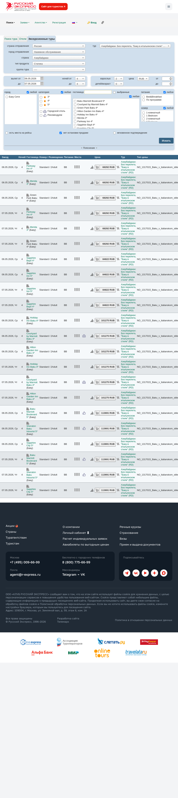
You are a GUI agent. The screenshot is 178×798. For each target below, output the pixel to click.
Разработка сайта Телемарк (68, 620)
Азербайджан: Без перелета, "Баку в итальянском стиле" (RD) (128, 167)
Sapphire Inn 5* (31, 274)
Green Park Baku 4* (106, 107)
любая (66, 92)
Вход (93, 22)
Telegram (69, 574)
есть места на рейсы (19, 132)
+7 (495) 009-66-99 (25, 562)
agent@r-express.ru (25, 574)
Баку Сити (13, 96)
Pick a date (41, 78)
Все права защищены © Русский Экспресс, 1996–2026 (26, 620)
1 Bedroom (150, 115)
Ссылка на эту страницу (102, 22)
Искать (166, 140)
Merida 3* (106, 118)
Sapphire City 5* (31, 444)
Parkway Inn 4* (106, 121)
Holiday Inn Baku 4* (106, 114)
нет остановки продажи (73, 132)
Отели (22, 38)
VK (83, 574)
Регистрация (59, 22)
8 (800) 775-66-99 (76, 562)
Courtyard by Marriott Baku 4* (106, 104)
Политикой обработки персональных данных (68, 603)
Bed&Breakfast (152, 96)
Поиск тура (10, 38)
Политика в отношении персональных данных (143, 619)
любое (168, 92)
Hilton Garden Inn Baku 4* (106, 111)
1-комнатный (151, 112)
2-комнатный (151, 118)
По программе (152, 99)
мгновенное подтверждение (130, 132)
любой (32, 92)
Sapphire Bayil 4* (106, 124)
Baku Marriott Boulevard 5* (106, 101)
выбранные (121, 92)
